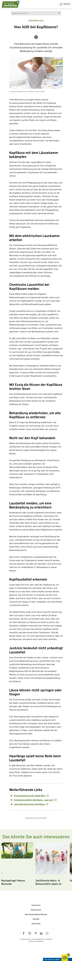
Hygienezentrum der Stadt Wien (29, 795)
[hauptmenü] (65, 4)
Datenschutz (36, 910)
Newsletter (36, 924)
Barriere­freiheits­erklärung (36, 914)
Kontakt (36, 919)
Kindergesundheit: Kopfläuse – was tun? (33, 800)
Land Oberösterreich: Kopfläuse (29, 804)
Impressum (36, 905)
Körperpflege (36, 21)
